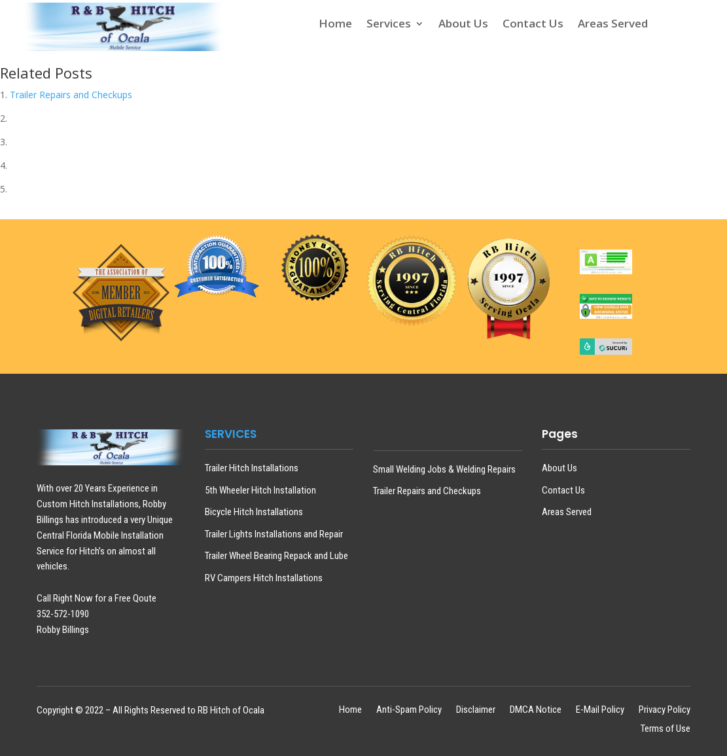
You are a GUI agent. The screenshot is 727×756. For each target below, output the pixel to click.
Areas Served (613, 25)
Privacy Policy (664, 710)
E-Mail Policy (600, 710)
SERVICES (231, 434)
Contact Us (533, 25)
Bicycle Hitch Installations (254, 512)
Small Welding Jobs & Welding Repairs (444, 469)
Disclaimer (475, 710)
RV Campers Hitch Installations (264, 578)
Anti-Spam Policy (409, 710)
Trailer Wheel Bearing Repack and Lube (276, 556)
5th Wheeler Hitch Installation (260, 490)
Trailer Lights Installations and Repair (274, 534)
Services (388, 25)
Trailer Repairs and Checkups (71, 94)
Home (335, 25)
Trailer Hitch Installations (251, 468)
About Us (463, 25)
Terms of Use (665, 729)
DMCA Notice (535, 710)
